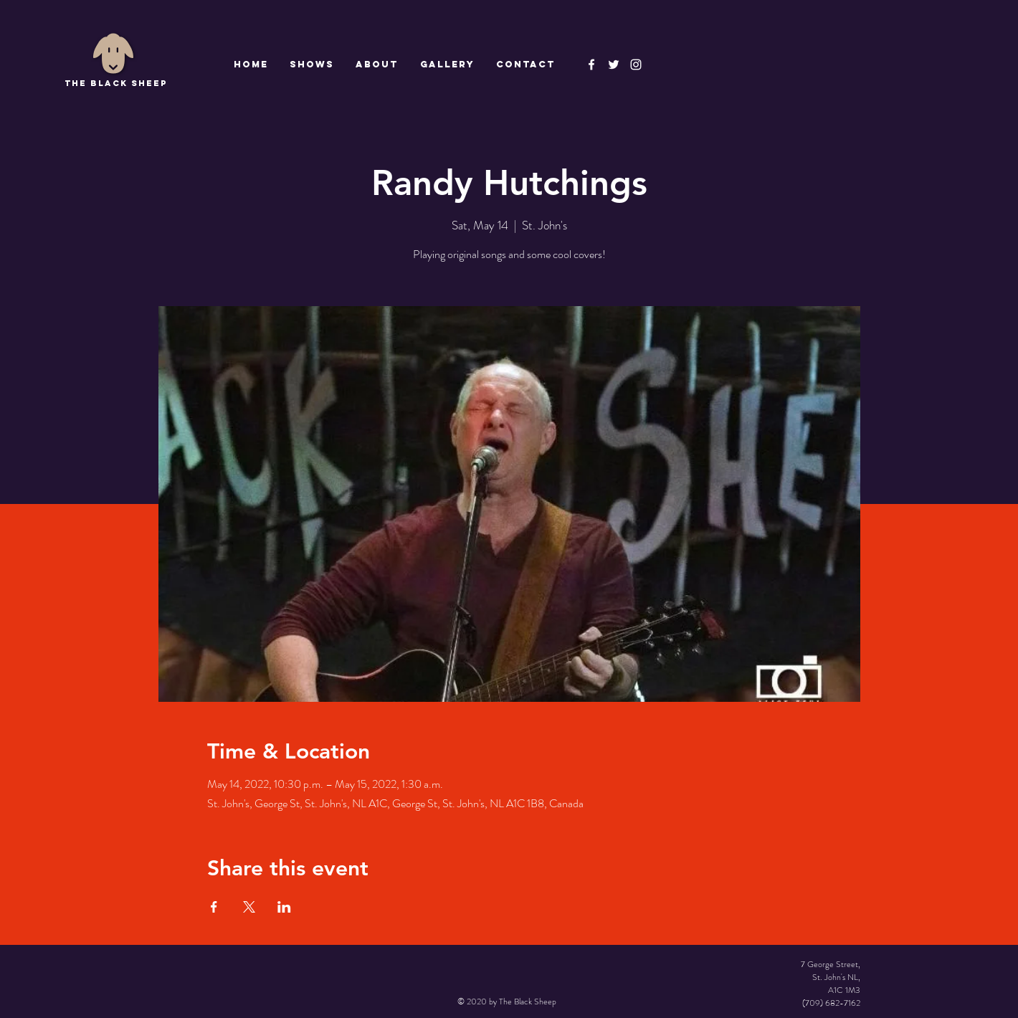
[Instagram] (636, 64)
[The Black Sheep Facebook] (591, 64)
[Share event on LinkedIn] (284, 907)
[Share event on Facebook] (214, 907)
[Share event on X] (249, 907)
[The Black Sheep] (613, 64)
